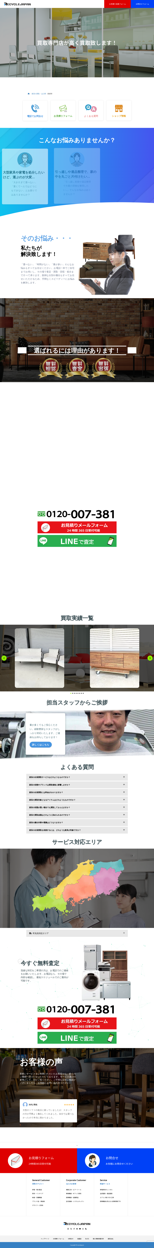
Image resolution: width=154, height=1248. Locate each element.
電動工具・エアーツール (73, 1190)
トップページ (45, 1239)
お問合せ (70, 1239)
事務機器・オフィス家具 (73, 1193)
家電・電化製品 (37, 1190)
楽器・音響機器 (37, 1197)
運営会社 (110, 1239)
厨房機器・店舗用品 (72, 1197)
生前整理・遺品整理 (106, 1193)
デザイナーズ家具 (37, 1205)
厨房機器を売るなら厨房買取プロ (110, 1201)
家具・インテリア (37, 1193)
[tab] (77, 777)
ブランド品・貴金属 (38, 1201)
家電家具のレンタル (106, 1190)
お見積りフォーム (58, 1239)
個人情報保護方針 (98, 1239)
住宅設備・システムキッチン (75, 1201)
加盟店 (79, 1239)
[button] (35, 111)
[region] (77, 445)
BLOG (87, 1239)
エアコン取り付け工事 (107, 1197)
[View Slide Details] (77, 514)
